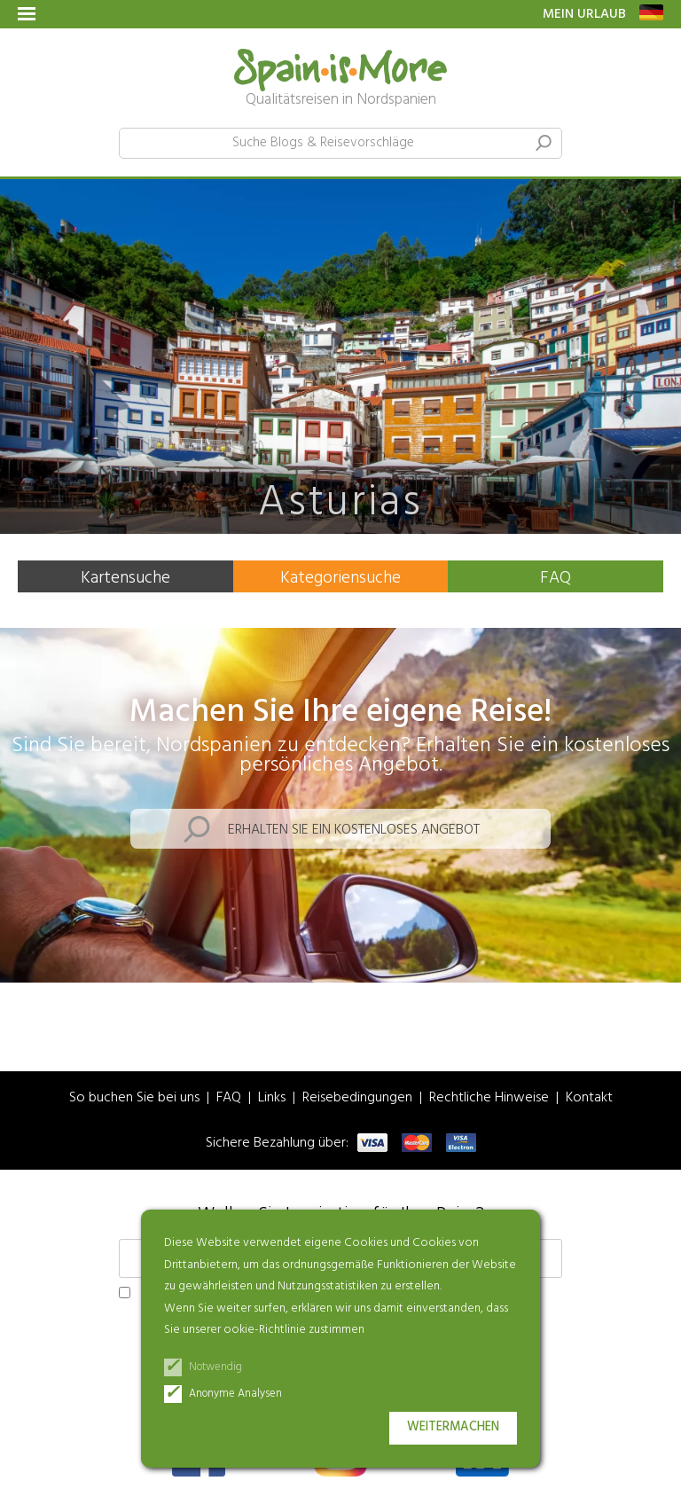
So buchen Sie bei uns (134, 1098)
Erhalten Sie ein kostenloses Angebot (354, 830)
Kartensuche (125, 578)
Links (272, 1098)
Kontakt (589, 1098)
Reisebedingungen (357, 1098)
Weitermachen (453, 1427)
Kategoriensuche (340, 578)
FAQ (555, 578)
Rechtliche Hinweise (489, 1098)
